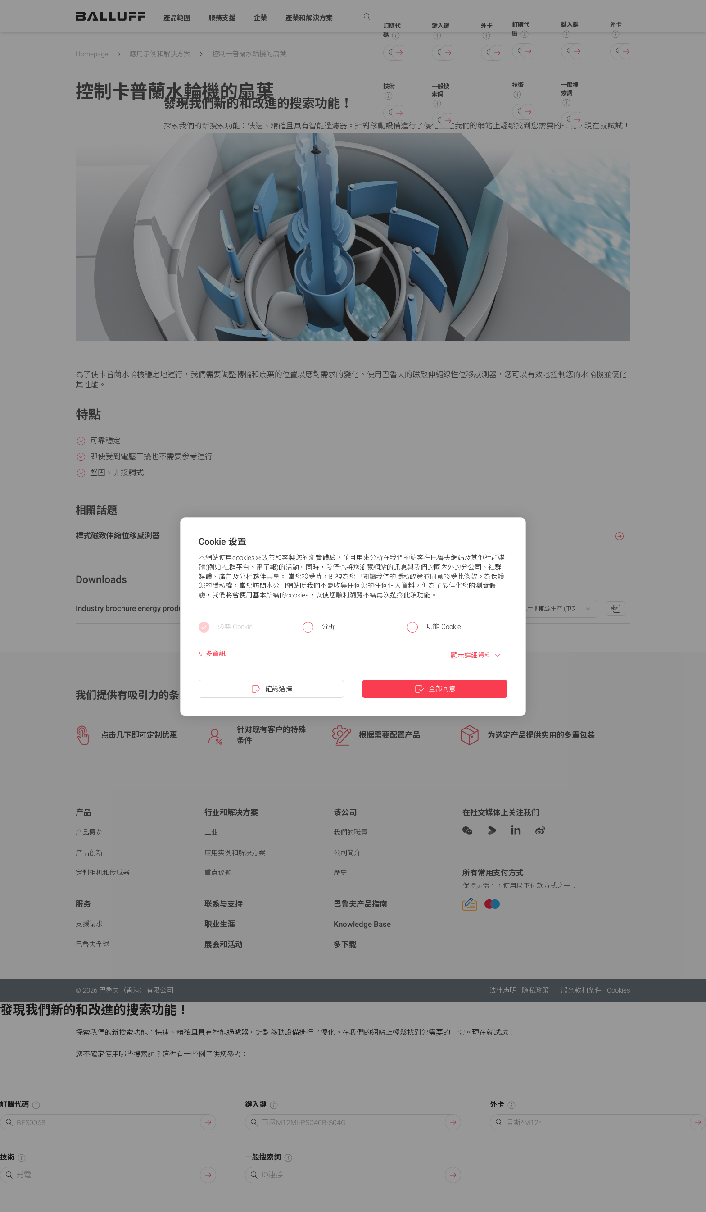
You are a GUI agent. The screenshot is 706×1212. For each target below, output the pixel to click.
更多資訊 (212, 654)
